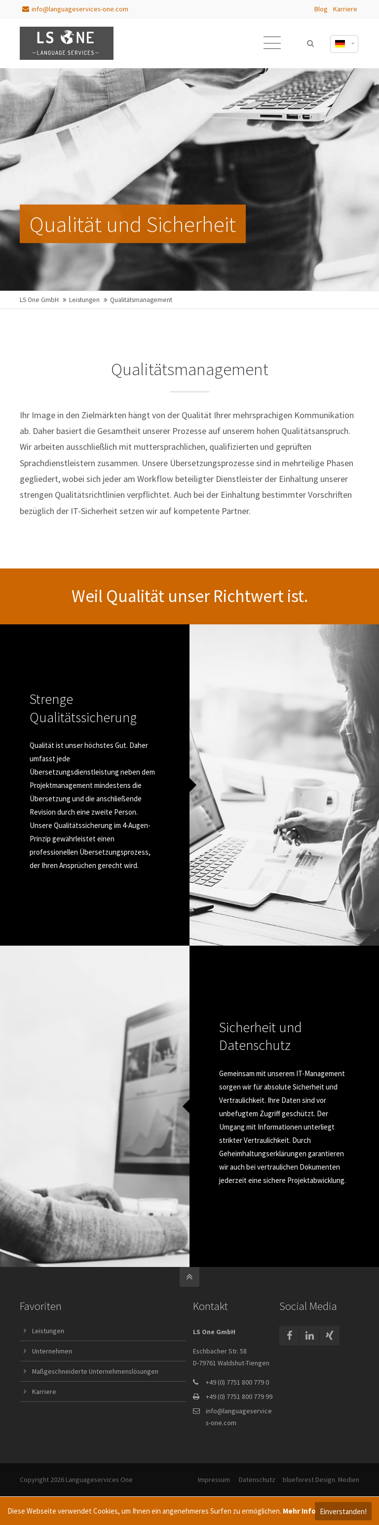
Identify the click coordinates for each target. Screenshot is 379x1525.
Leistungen (84, 300)
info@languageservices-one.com (75, 8)
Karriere (345, 8)
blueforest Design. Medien (321, 1479)
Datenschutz (257, 1479)
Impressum (214, 1479)
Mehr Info (299, 1511)
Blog (321, 8)
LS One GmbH (39, 300)
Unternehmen (52, 1351)
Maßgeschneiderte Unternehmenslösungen (95, 1371)
